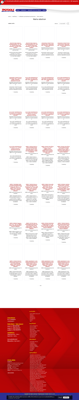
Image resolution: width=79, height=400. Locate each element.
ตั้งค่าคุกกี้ (60, 397)
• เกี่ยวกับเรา (31, 315)
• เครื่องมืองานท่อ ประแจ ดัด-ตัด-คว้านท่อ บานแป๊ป (38, 372)
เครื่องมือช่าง (23, 10)
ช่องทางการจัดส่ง (11, 372)
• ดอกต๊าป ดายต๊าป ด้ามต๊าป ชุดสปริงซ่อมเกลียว (37, 386)
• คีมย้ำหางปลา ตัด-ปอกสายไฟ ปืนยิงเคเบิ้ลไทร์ (37, 357)
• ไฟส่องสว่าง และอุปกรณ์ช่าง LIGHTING (36, 391)
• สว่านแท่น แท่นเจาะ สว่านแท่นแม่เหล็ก (35, 369)
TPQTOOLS (14, 367)
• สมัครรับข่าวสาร (32, 317)
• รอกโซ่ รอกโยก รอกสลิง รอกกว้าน (35, 363)
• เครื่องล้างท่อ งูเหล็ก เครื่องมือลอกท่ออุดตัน (37, 371)
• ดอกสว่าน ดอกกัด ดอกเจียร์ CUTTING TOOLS (37, 384)
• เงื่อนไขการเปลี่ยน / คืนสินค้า (34, 330)
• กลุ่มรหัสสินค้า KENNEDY (33, 346)
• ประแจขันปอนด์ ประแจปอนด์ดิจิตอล (35, 360)
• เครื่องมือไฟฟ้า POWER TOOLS (35, 361)
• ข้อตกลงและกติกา (32, 335)
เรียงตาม (57, 23)
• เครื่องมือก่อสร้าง (32, 379)
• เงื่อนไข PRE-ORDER (33, 332)
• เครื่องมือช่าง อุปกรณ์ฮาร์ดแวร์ (34, 355)
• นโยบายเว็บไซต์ (32, 337)
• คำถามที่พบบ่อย (32, 318)
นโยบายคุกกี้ (17, 398)
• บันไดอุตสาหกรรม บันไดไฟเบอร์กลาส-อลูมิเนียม (37, 382)
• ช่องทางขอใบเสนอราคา (33, 325)
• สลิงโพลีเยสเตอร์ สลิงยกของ (34, 378)
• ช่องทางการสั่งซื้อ (32, 327)
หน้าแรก (17, 10)
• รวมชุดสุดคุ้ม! (31, 343)
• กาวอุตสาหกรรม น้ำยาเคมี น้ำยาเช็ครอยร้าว (36, 381)
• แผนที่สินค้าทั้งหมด (32, 344)
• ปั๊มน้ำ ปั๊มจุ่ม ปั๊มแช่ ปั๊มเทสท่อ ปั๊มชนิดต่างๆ (36, 377)
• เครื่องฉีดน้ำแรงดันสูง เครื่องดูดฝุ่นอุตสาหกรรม (37, 376)
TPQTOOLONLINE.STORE (15, 364)
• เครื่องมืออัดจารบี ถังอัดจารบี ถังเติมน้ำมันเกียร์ (37, 367)
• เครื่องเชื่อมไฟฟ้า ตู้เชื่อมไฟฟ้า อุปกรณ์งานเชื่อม (37, 373)
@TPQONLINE (16, 368)
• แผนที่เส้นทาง (31, 316)
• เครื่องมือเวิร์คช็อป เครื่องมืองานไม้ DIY (36, 387)
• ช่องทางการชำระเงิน (33, 328)
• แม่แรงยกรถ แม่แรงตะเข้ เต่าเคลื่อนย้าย (36, 366)
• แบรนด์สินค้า (31, 349)
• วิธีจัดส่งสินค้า (32, 329)
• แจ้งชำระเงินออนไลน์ (33, 334)
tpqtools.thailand (15, 366)
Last (40, 285)
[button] (48, 10)
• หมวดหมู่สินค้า (32, 347)
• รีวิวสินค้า (31, 350)
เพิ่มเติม (44, 10)
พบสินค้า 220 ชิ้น (11, 23)
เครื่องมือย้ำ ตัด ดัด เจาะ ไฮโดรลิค (34, 10)
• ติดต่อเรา (31, 320)
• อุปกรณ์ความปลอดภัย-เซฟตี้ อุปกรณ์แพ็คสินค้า (37, 389)
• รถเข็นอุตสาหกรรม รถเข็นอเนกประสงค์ (36, 383)
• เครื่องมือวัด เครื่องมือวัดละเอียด (35, 374)
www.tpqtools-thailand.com (16, 370)
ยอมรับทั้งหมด (66, 397)
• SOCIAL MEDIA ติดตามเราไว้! (34, 313)
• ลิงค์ (30, 321)
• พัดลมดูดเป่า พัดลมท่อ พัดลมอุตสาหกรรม (36, 368)
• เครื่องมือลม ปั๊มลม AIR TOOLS (35, 362)
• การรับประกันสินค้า (32, 333)
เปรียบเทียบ (16, 58)
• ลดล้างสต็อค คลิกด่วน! (33, 341)
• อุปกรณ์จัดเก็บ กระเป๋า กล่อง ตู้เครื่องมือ (36, 358)
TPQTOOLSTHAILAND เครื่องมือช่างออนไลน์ (15, 363)
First (38, 285)
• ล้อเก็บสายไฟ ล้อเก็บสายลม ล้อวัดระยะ (36, 388)
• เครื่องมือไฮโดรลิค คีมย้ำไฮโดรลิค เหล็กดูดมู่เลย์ (37, 365)
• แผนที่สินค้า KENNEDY (33, 345)
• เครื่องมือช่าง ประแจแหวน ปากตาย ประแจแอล (37, 356)
